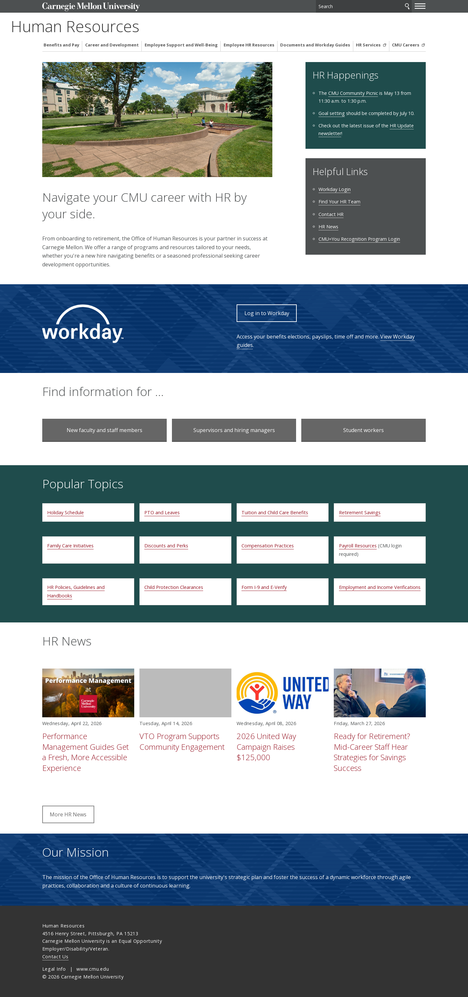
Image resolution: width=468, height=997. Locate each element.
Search (407, 6)
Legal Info (54, 969)
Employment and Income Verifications (380, 587)
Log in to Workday (266, 313)
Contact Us (55, 956)
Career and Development (112, 45)
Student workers (363, 430)
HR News (328, 227)
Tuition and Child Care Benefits (274, 512)
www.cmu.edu (92, 969)
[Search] (364, 6)
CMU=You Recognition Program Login (359, 239)
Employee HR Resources (249, 45)
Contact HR (331, 214)
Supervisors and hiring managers (234, 430)
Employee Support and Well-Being (181, 45)
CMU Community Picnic (353, 93)
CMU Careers (406, 45)
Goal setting (331, 113)
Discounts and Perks (166, 546)
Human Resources (106, 26)
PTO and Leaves (162, 512)
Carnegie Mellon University (91, 7)
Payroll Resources (358, 546)
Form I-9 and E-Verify (264, 587)
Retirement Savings (360, 512)
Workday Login (334, 189)
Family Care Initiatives (70, 546)
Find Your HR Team (339, 201)
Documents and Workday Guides (315, 45)
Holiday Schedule (65, 512)
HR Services (369, 45)
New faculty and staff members (104, 430)
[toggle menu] (420, 6)
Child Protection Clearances (173, 587)
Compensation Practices (267, 546)
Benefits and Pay (61, 45)
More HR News (68, 814)
